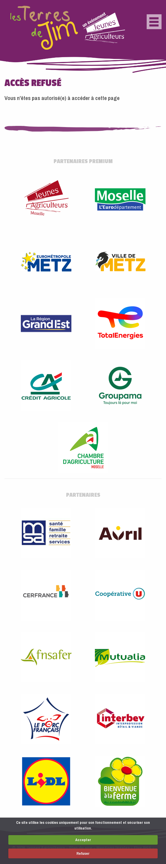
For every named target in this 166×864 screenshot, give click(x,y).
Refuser (83, 853)
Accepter (83, 839)
